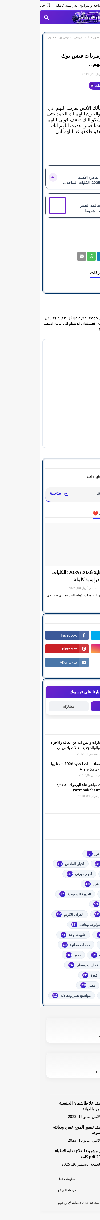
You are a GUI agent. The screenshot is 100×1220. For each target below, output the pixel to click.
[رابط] (71, 256)
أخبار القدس (76, 874)
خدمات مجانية (36, 945)
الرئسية (72, 1179)
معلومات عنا (27, 1179)
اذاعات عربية (75, 894)
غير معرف (83, 74)
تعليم (81, 924)
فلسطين (78, 975)
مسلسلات (77, 985)
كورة (50, 975)
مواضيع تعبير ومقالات (32, 995)
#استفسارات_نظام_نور (68, 854)
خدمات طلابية (75, 945)
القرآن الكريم (30, 914)
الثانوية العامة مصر (71, 904)
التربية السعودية (35, 894)
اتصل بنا (72, 1190)
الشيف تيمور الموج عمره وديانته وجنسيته (39, 1130)
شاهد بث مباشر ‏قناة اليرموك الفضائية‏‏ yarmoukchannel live (44, 788)
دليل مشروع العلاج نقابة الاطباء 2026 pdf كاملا (40, 1154)
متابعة (71, 706)
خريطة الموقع (27, 1190)
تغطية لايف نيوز (29, 1202)
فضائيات (79, 965)
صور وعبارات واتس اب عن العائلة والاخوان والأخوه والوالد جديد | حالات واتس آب (40, 745)
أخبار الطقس (30, 864)
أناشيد (53, 884)
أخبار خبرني (39, 874)
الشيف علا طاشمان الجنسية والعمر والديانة (42, 1106)
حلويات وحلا (33, 935)
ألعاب (81, 884)
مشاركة (28, 707)
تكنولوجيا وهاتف (47, 924)
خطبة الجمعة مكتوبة (70, 955)
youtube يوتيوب (72, 864)
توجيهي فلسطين (73, 935)
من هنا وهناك (75, 995)
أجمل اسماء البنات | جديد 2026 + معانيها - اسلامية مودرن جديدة (40, 766)
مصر (48, 985)
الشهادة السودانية (72, 914)
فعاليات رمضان (43, 965)
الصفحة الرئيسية (83, 37)
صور (66, 37)
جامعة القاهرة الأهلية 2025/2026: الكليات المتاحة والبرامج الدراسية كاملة (53, 576)
